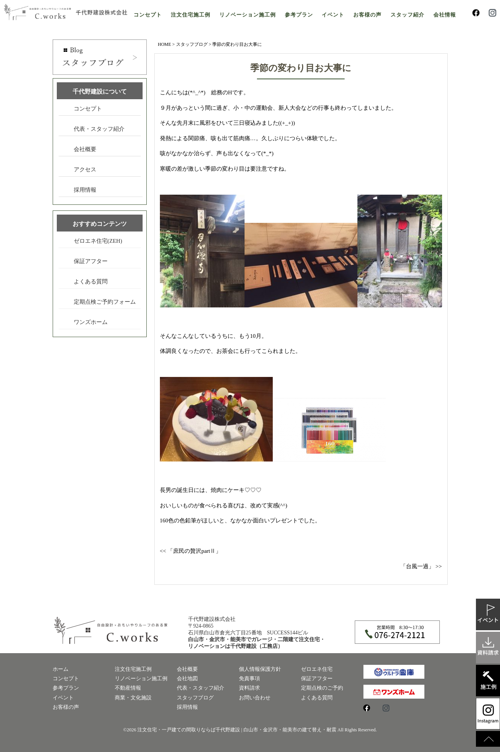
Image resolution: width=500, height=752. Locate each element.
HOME (164, 44)
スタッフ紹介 (407, 15)
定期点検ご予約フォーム (105, 302)
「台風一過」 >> (421, 566)
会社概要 (85, 149)
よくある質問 (91, 281)
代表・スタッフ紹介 (99, 129)
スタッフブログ (192, 44)
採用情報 (85, 190)
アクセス (85, 169)
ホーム (60, 669)
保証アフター (91, 261)
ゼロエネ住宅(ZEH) (98, 241)
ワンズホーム (91, 322)
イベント (333, 15)
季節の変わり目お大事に (300, 68)
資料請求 (249, 688)
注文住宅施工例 (190, 15)
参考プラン (299, 15)
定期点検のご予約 (322, 688)
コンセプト (148, 15)
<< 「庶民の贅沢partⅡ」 (191, 551)
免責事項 (249, 678)
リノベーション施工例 (247, 15)
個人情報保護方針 (260, 669)
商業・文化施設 (133, 698)
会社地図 (187, 678)
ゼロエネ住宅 (317, 669)
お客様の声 (367, 15)
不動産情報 (128, 688)
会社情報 (444, 15)
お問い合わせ (255, 698)
